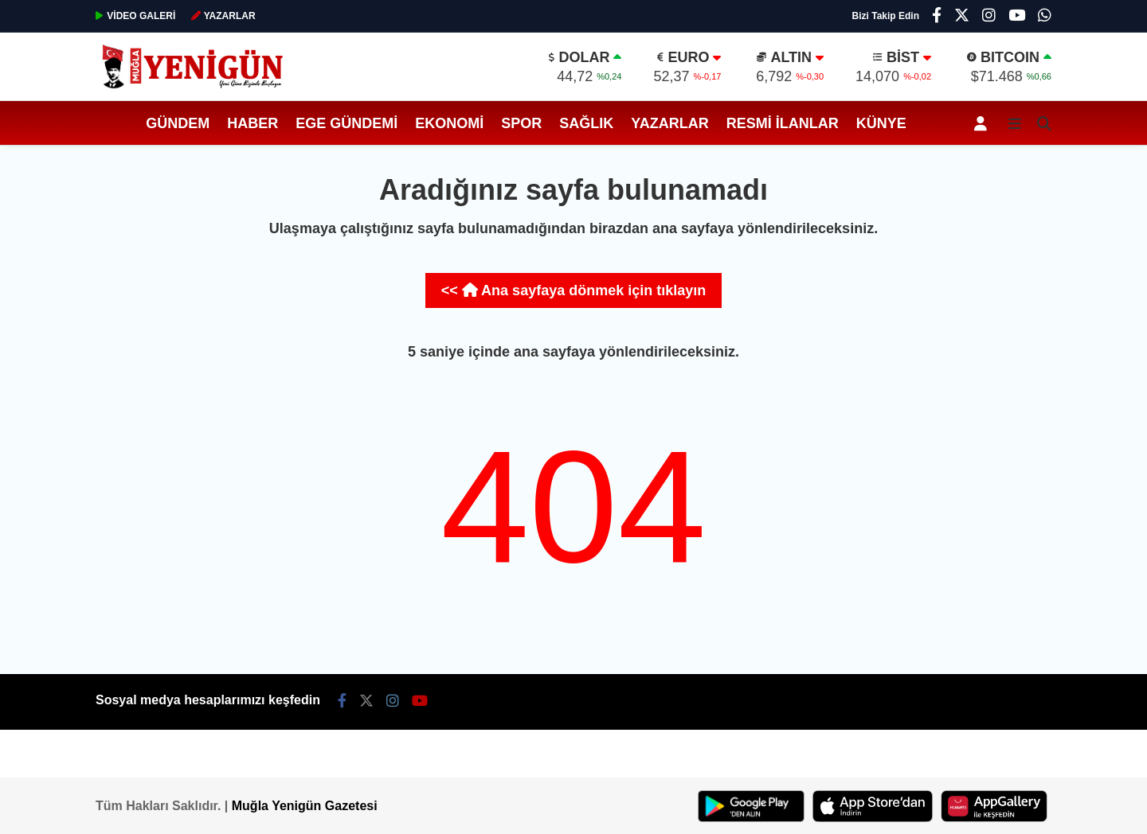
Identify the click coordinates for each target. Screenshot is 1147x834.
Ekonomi (449, 123)
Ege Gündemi (346, 123)
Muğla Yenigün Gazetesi (305, 806)
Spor (521, 123)
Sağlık (586, 123)
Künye (881, 123)
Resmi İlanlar (782, 123)
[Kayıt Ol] (983, 123)
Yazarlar (669, 123)
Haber (252, 123)
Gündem (177, 123)
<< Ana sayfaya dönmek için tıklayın (573, 290)
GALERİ (135, 15)
